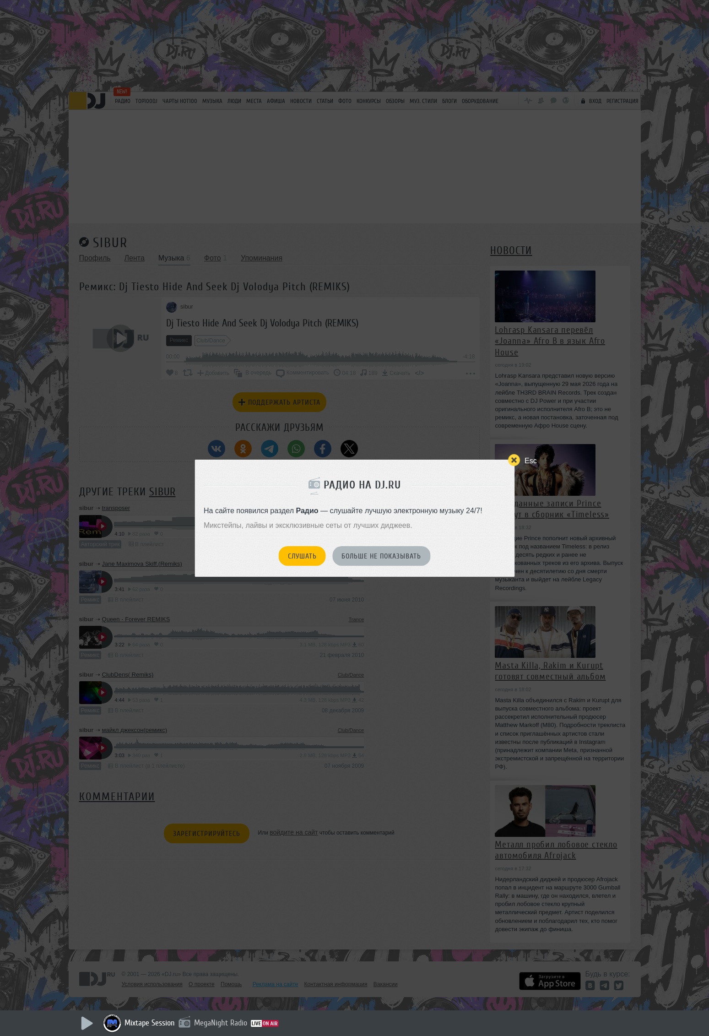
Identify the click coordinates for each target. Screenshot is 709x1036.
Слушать (302, 556)
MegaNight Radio (220, 1022)
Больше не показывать (381, 556)
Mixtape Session (149, 1022)
